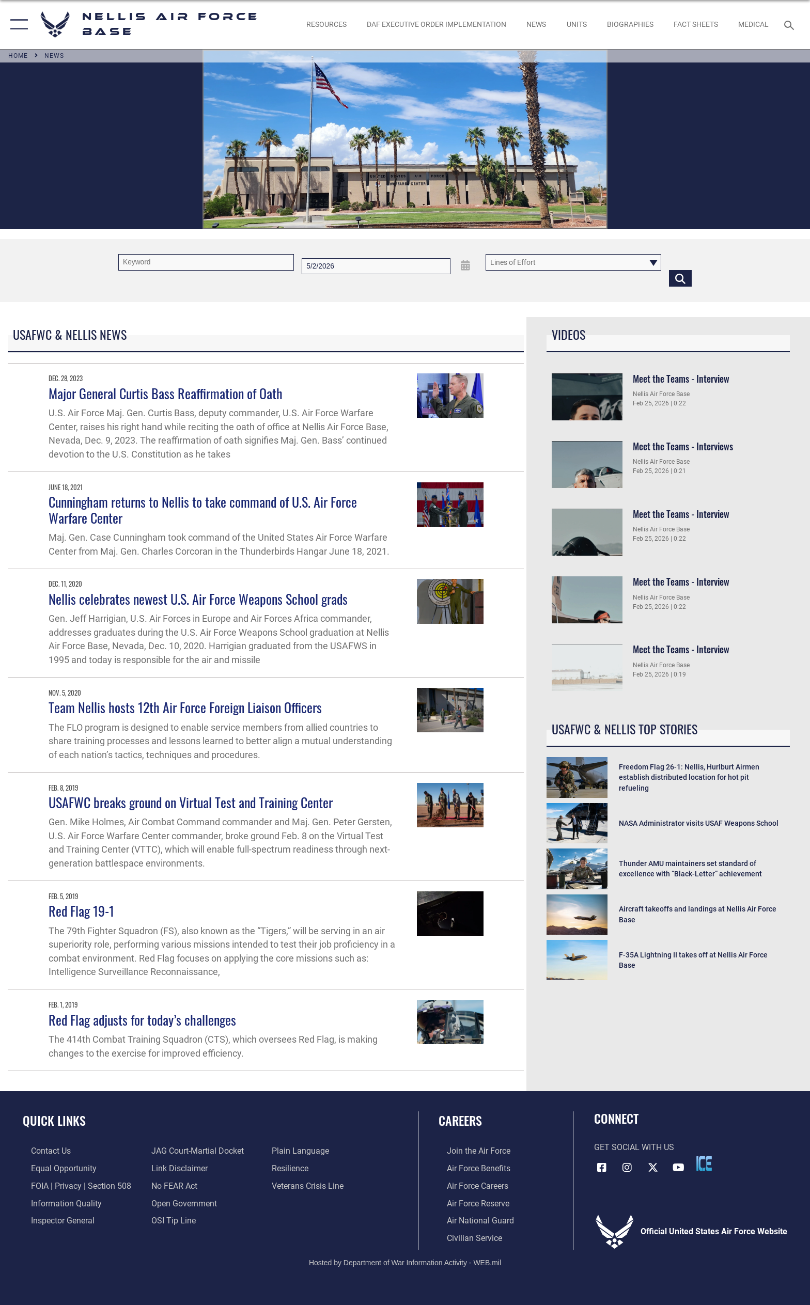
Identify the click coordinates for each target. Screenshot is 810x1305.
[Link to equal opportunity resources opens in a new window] (55, 1168)
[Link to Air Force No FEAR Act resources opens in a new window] (172, 1185)
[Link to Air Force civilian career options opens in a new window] (466, 1237)
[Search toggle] (791, 24)
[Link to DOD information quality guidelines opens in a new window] (58, 1202)
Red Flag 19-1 (81, 910)
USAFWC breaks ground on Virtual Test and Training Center (191, 802)
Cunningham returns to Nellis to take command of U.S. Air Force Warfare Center (203, 509)
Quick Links (54, 1120)
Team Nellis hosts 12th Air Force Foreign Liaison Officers (185, 707)
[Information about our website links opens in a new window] (177, 1168)
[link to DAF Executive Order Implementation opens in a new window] (436, 24)
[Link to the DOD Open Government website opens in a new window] (181, 1202)
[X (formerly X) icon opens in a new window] (653, 1166)
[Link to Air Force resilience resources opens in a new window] (292, 1168)
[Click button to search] (680, 278)
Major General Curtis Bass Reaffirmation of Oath (166, 393)
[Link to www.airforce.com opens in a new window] (470, 1151)
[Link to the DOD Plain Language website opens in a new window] (303, 1151)
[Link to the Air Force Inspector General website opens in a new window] (54, 1220)
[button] (17, 24)
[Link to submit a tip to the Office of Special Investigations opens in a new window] (171, 1220)
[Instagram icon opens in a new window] (627, 1166)
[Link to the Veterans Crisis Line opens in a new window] (310, 1185)
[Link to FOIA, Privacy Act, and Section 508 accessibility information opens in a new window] (73, 1185)
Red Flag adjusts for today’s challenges (142, 1019)
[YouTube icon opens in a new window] (679, 1166)
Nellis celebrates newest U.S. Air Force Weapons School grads (198, 598)
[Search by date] (376, 266)
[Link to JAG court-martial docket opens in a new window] (195, 1151)
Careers (460, 1120)
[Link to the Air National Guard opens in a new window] (472, 1220)
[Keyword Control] (206, 262)
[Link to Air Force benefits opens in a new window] (470, 1168)
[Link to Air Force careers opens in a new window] (469, 1185)
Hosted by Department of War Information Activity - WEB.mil (405, 1261)
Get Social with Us (634, 1147)
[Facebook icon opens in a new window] (602, 1166)
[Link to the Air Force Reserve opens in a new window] (470, 1202)
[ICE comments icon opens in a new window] (704, 1163)
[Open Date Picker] (465, 265)
